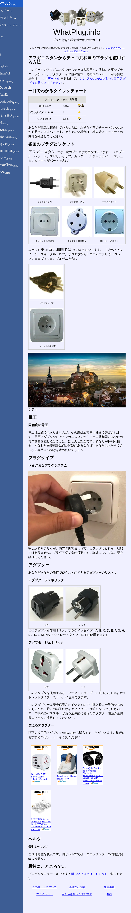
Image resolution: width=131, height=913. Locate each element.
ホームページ (11, 10)
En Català (8, 94)
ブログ (6, 37)
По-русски (12, 130)
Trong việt (11, 144)
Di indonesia (13, 137)
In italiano (11, 80)
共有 (110, 883)
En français (12, 109)
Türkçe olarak (14, 151)
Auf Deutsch (10, 87)
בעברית (9, 172)
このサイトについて (51, 876)
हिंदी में (9, 123)
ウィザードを (70, 78)
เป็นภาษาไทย (14, 165)
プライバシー (51, 883)
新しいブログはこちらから (97, 863)
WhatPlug (13, 4)
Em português (14, 102)
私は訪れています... (15, 25)
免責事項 (110, 876)
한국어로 (11, 158)
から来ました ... (13, 17)
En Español (9, 73)
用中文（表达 (14, 116)
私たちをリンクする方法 (81, 883)
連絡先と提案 (81, 876)
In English (8, 66)
